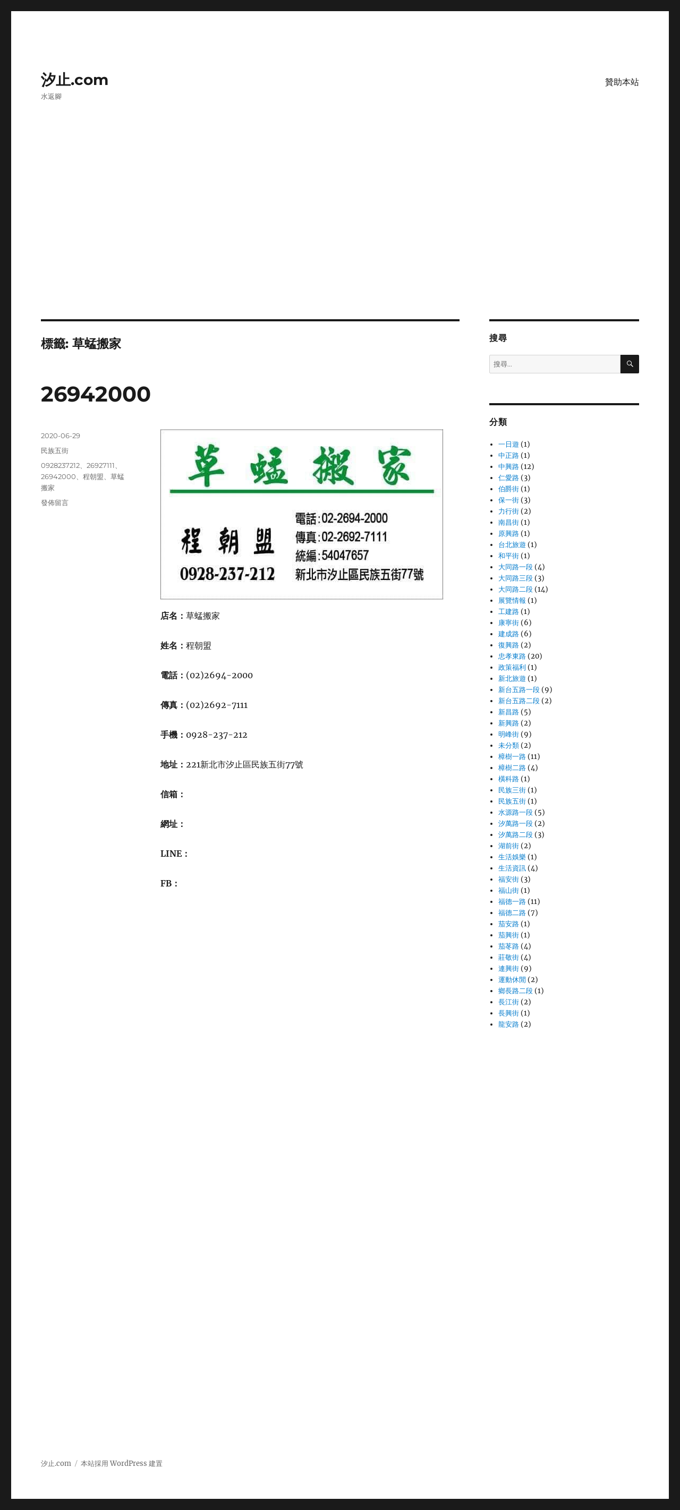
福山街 (508, 890)
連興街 (508, 968)
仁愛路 (508, 477)
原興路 (508, 533)
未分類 (508, 745)
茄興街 (508, 935)
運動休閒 (512, 979)
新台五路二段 (519, 700)
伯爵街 (508, 488)
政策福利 (512, 667)
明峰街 (508, 734)
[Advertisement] (340, 240)
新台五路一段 (519, 689)
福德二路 (512, 912)
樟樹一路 (512, 756)
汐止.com (74, 80)
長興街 (508, 1013)
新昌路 (508, 711)
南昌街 (508, 522)
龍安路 (508, 1024)
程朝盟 (93, 476)
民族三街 (512, 790)
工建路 (508, 611)
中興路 (508, 466)
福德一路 (512, 901)
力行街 (508, 511)
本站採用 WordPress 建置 (122, 1463)
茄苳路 (508, 946)
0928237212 (60, 465)
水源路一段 (515, 812)
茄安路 (508, 923)
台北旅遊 (512, 544)
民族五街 (55, 450)
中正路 (508, 455)
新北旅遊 (512, 678)
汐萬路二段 (515, 834)
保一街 (508, 500)
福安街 (508, 879)
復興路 (508, 645)
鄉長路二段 (515, 990)
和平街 (508, 555)
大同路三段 (515, 578)
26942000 (96, 394)
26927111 (101, 465)
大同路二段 (515, 589)
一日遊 (508, 444)
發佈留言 (55, 502)
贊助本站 (622, 82)
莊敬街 (508, 957)
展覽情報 (512, 600)
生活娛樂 (512, 856)
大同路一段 (515, 566)
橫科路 (508, 778)
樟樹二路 (512, 767)
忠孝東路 (512, 656)
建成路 (508, 633)
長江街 (508, 1001)
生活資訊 (512, 868)
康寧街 (508, 622)
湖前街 (508, 845)
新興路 (508, 723)
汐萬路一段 (515, 823)
